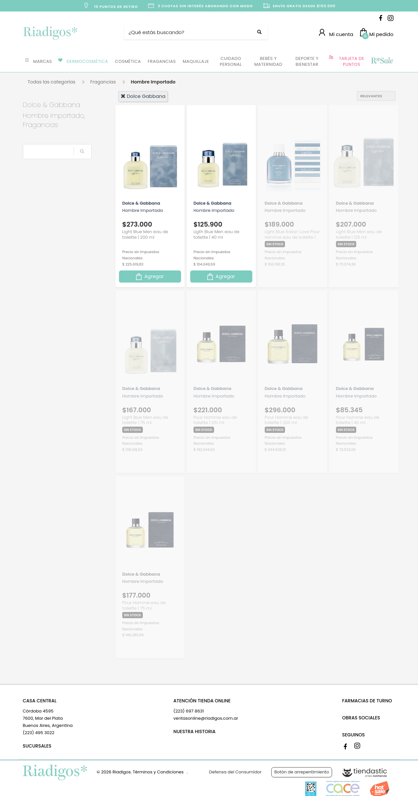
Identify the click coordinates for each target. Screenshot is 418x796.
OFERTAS (381, 61)
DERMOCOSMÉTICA (87, 61)
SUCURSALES (37, 746)
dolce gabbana (143, 96)
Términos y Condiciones (158, 772)
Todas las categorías (51, 82)
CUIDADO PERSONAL (231, 61)
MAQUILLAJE (196, 61)
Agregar (149, 276)
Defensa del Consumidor (235, 772)
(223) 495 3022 (39, 733)
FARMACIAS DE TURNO (367, 700)
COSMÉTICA (128, 61)
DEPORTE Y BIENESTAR (307, 61)
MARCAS (42, 61)
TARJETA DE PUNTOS (351, 61)
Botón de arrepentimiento (301, 772)
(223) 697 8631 (189, 711)
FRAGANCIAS (162, 61)
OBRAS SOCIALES (361, 717)
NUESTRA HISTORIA (195, 731)
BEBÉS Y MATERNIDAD (268, 61)
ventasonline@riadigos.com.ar (206, 718)
